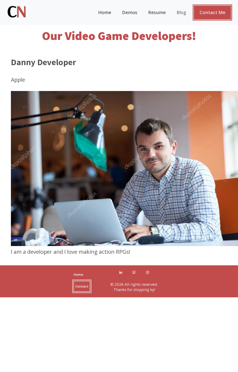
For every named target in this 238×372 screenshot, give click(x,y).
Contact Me (212, 12)
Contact (81, 286)
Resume (157, 12)
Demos (129, 12)
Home (104, 12)
